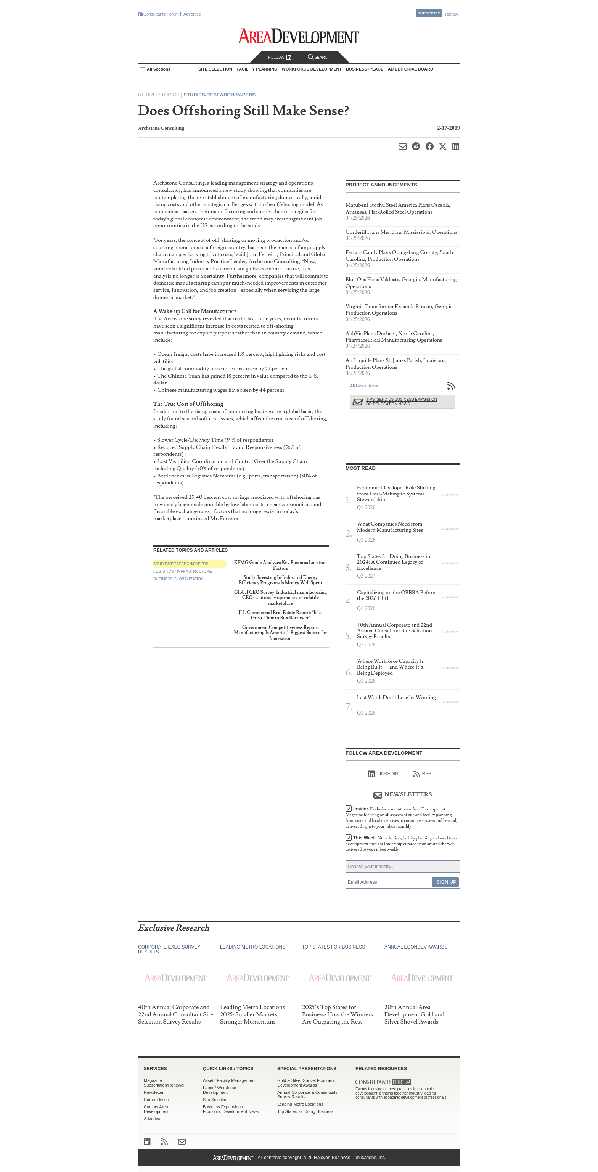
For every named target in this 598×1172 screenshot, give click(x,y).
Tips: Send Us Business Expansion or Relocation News (401, 401)
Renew (451, 14)
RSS (422, 774)
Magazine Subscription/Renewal (164, 1082)
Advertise (192, 14)
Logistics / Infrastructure (182, 571)
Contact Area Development (156, 1109)
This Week (402, 843)
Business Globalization (178, 579)
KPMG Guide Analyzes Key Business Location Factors (280, 565)
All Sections (158, 69)
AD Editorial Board (410, 69)
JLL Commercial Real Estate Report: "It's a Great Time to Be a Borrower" (280, 615)
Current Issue (156, 1099)
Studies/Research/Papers (219, 95)
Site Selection (215, 1099)
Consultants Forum (161, 14)
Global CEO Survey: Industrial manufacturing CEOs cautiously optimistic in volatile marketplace (280, 598)
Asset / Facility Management (229, 1080)
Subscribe (429, 13)
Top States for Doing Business (305, 1111)
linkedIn (383, 774)
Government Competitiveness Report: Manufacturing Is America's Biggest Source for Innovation (280, 633)
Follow (279, 57)
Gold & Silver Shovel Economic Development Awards (306, 1082)
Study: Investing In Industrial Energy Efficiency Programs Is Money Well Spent (280, 580)
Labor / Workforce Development (219, 1090)
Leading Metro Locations (300, 1104)
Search (319, 57)
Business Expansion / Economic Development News (231, 1109)
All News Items (364, 386)
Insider (401, 817)
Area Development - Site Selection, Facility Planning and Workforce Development (299, 35)
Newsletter (154, 1092)
